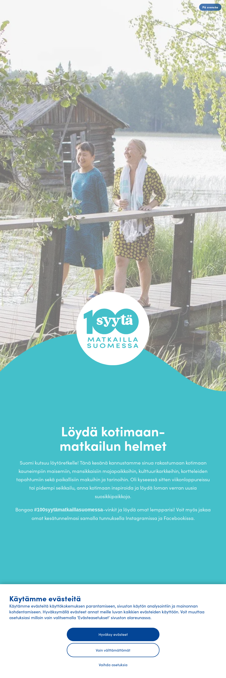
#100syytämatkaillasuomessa (68, 511)
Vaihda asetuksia (113, 664)
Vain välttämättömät (113, 650)
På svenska (210, 7)
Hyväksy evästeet (113, 634)
